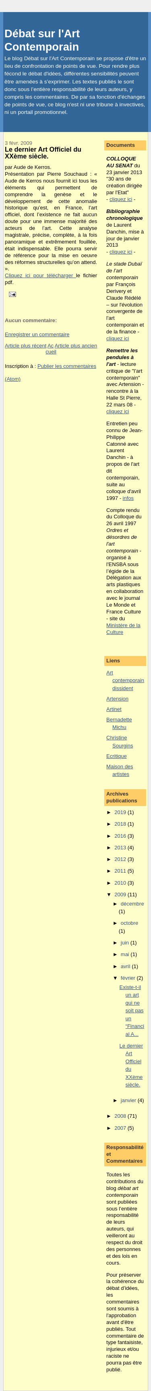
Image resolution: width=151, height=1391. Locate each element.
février (129, 978)
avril (126, 966)
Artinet (114, 709)
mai (126, 954)
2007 (121, 1128)
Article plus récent (25, 346)
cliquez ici (121, 199)
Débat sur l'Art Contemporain (42, 40)
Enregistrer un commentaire (37, 334)
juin (125, 943)
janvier (129, 1100)
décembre (132, 904)
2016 (121, 836)
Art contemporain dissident (125, 680)
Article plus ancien (76, 346)
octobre (129, 923)
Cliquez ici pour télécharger (40, 275)
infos (128, 498)
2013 (121, 848)
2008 (121, 1116)
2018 (121, 824)
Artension (117, 699)
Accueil (51, 349)
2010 (121, 883)
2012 (121, 859)
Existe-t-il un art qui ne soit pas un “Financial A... (132, 1010)
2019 (121, 812)
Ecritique (116, 756)
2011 (121, 871)
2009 (121, 894)
